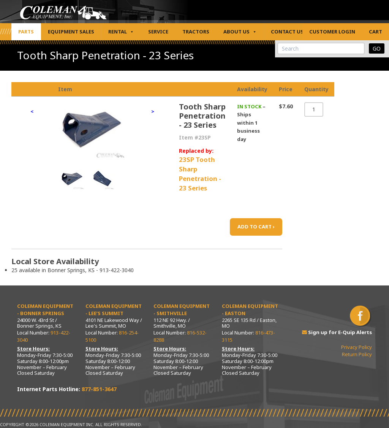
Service (158, 31)
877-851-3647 (99, 389)
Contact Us (287, 31)
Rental (121, 31)
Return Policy (357, 354)
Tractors (195, 31)
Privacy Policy (356, 347)
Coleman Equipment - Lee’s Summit (113, 310)
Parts (26, 31)
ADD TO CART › (256, 226)
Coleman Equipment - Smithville (181, 310)
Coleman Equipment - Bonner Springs (45, 310)
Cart (375, 31)
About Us (240, 31)
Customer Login (332, 31)
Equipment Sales (71, 31)
